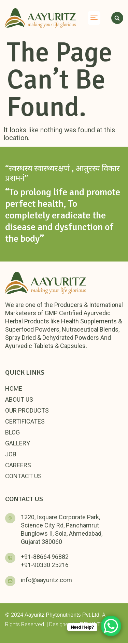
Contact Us (23, 476)
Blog (12, 432)
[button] (94, 18)
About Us (19, 399)
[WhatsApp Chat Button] (111, 626)
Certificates (25, 421)
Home (13, 388)
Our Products (27, 410)
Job (10, 454)
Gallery (17, 443)
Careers (18, 465)
